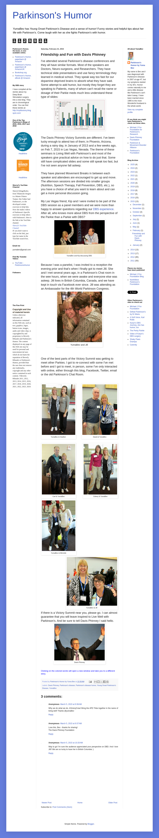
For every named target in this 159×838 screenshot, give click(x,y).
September (137, 216)
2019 (133, 186)
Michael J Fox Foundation (136, 307)
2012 (133, 257)
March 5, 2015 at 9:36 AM (71, 704)
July (135, 219)
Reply (50, 715)
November (137, 208)
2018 (133, 190)
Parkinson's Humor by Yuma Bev (138, 65)
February (137, 230)
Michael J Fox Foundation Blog (137, 275)
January (136, 245)
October (136, 212)
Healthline (23, 154)
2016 (133, 198)
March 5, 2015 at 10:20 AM (71, 743)
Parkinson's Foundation (135, 152)
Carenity (133, 345)
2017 (133, 194)
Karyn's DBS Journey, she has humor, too (137, 325)
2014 (133, 250)
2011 (133, 261)
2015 (133, 201)
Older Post (112, 803)
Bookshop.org (21, 72)
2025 (133, 164)
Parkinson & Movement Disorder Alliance (138, 145)
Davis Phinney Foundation (136, 138)
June (135, 223)
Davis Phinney (53, 685)
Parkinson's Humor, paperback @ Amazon (23, 59)
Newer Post (46, 803)
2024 (133, 168)
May (135, 227)
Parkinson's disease (67, 685)
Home (79, 803)
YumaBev (53, 688)
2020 (133, 183)
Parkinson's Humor (52, 15)
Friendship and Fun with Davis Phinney (138, 236)
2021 (133, 179)
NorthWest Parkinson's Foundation (135, 282)
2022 (133, 175)
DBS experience (103, 209)
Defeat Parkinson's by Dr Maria (138, 313)
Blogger (91, 824)
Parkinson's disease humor (86, 685)
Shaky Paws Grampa (135, 340)
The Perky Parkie (137, 330)
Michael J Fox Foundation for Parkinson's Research (136, 130)
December (137, 204)
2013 (133, 253)
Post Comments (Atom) (62, 807)
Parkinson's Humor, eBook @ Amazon (23, 77)
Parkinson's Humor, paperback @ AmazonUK (23, 67)
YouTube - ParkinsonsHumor (22, 264)
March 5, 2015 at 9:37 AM (71, 723)
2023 (133, 172)
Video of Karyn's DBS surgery (137, 335)
